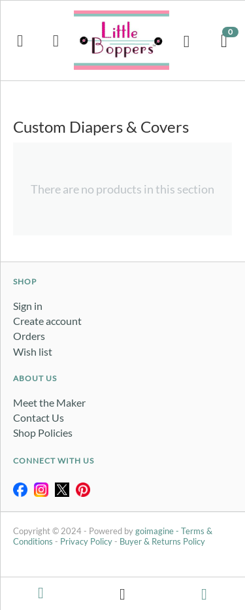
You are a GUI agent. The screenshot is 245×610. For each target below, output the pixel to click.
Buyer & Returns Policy (162, 541)
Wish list (32, 351)
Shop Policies (43, 432)
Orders (29, 336)
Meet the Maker (49, 402)
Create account (47, 320)
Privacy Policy (86, 541)
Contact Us (38, 417)
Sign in (27, 305)
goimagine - (158, 531)
